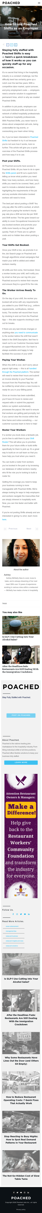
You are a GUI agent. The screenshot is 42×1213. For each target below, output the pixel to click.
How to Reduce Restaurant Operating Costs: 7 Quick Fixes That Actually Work (21, 1100)
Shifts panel (11, 173)
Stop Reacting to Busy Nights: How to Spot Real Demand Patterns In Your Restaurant (21, 1139)
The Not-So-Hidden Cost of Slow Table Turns (21, 1177)
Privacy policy (21, 1209)
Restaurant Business (12, 936)
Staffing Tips (14, 33)
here (4, 520)
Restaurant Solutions (12, 946)
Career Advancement (12, 926)
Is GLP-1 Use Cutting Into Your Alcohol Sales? (21, 629)
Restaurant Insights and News (14, 941)
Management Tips (11, 931)
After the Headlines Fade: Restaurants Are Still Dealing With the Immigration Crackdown (21, 661)
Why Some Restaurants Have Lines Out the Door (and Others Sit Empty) (21, 1060)
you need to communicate (26, 333)
